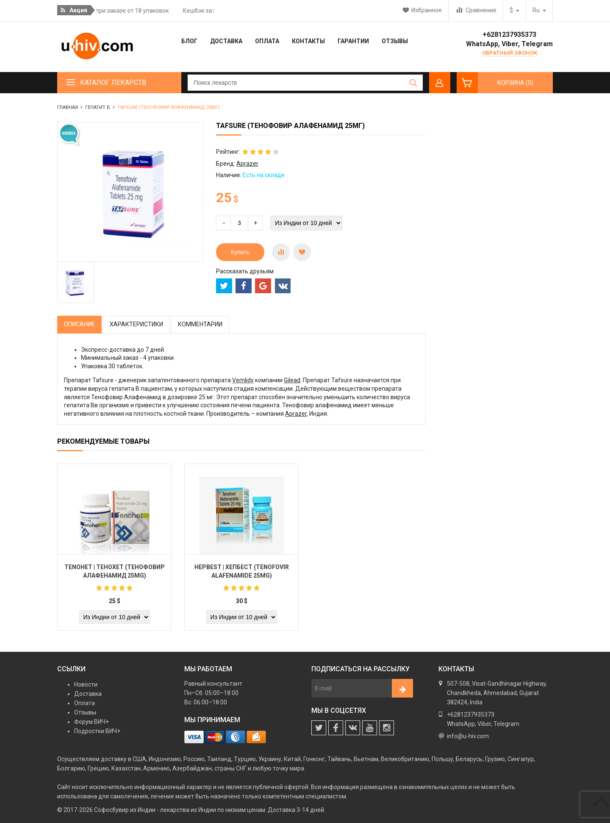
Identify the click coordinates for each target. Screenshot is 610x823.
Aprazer (247, 163)
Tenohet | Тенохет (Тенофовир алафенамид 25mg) (114, 571)
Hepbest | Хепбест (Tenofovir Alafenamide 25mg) (241, 571)
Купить (240, 252)
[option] (76, 282)
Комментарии (200, 324)
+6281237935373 (509, 35)
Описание (79, 324)
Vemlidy (243, 380)
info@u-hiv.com (468, 736)
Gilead (292, 380)
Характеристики (136, 324)
